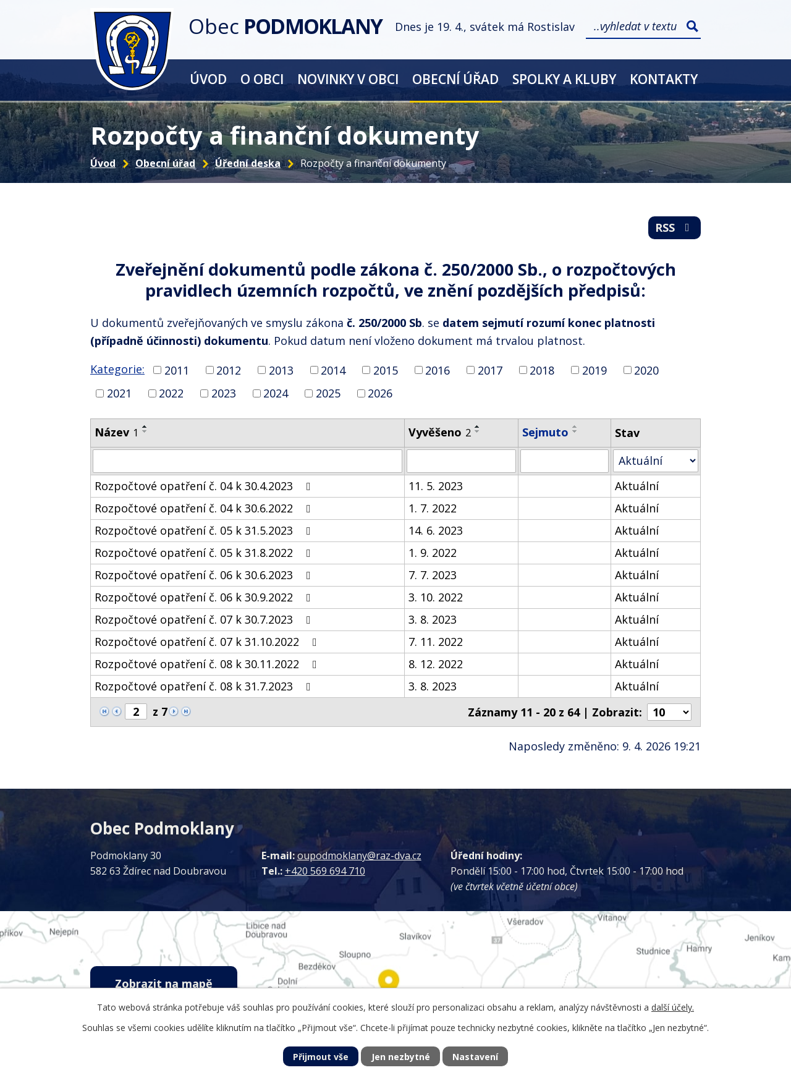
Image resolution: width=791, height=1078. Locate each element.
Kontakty (664, 79)
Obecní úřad (455, 79)
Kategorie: (117, 369)
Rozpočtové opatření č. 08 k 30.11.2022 (208, 663)
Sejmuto (545, 432)
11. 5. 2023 (435, 485)
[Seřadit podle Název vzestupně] (145, 426)
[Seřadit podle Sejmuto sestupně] (575, 431)
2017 (490, 369)
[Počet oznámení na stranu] (669, 712)
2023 (223, 393)
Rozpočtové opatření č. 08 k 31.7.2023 (205, 686)
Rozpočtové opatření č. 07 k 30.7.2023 (205, 619)
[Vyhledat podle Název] (247, 461)
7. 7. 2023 (432, 574)
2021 (119, 393)
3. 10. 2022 (435, 597)
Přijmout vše (321, 1057)
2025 (328, 393)
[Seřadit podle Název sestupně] (145, 431)
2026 (380, 393)
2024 (275, 393)
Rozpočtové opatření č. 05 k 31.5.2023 (205, 530)
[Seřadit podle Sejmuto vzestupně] (575, 426)
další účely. (672, 1007)
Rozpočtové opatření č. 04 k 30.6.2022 (205, 508)
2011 (176, 369)
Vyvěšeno (439, 432)
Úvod (208, 79)
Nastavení (475, 1057)
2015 (385, 369)
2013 (281, 369)
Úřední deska (248, 163)
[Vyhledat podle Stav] (656, 460)
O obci (262, 79)
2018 (542, 369)
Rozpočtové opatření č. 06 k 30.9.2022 (205, 597)
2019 (594, 369)
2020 (646, 369)
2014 (333, 369)
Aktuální (637, 485)
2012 (228, 369)
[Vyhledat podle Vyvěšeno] (461, 461)
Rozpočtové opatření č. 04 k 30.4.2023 (205, 485)
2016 (437, 369)
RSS (675, 227)
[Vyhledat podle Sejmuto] (564, 461)
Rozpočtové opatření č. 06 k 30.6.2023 (205, 574)
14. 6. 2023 (435, 530)
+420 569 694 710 (325, 871)
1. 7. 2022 (432, 508)
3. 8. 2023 (432, 619)
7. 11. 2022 (435, 641)
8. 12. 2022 (435, 663)
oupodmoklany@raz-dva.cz (359, 855)
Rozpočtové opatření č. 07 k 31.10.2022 (208, 641)
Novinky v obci (348, 79)
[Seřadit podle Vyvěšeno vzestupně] (477, 426)
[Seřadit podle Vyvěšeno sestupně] (477, 431)
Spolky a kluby (564, 79)
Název (116, 432)
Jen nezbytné (400, 1057)
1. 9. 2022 (432, 552)
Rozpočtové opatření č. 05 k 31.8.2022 (205, 552)
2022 (171, 393)
